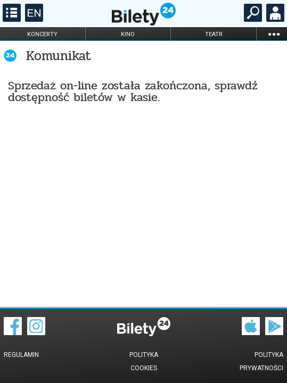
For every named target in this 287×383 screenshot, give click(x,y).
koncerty (42, 34)
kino (128, 34)
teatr (214, 34)
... (273, 34)
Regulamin (21, 355)
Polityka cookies (143, 361)
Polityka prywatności (261, 361)
